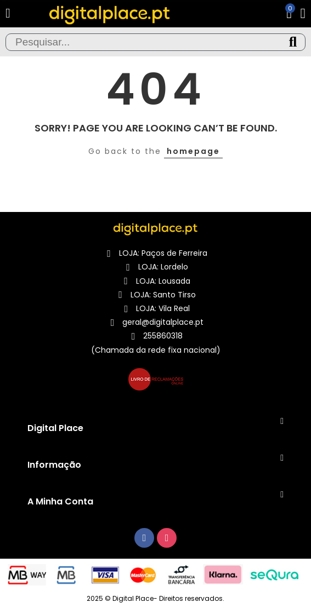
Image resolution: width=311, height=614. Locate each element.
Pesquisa (293, 42)
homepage (193, 151)
